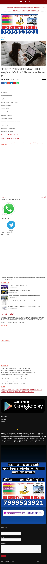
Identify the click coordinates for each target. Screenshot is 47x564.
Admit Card (4, 389)
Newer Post (4, 197)
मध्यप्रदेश (32, 391)
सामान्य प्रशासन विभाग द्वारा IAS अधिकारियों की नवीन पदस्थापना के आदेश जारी (14, 374)
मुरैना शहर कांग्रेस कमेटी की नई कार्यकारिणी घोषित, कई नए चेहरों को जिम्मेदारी (21, 301)
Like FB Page (3, 419)
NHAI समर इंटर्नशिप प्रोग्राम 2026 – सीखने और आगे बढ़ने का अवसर (13, 383)
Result (28, 391)
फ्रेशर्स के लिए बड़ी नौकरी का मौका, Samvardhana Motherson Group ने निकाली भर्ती (16, 370)
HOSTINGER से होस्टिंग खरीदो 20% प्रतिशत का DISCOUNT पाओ (26, 10)
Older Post (43, 197)
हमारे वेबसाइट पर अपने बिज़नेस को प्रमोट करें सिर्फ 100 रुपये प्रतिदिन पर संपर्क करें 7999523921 (26, 7)
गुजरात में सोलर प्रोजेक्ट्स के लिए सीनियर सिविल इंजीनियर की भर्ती (19, 290)
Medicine (23, 391)
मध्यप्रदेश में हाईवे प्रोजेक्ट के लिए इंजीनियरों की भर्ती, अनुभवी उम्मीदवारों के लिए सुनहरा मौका (23, 296)
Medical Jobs (17, 391)
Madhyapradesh (10, 391)
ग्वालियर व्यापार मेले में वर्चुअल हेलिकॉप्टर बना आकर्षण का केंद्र (11, 377)
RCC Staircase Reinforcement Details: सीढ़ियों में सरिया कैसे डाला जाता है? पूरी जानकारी (24, 306)
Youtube (3, 421)
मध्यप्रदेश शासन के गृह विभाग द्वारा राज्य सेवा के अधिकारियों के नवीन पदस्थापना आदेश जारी (16, 368)
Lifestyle (4, 391)
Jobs (2, 39)
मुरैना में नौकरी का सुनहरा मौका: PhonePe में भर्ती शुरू (17, 285)
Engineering (18, 389)
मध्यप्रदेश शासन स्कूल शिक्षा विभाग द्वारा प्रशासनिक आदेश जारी (11, 381)
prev (1, 270)
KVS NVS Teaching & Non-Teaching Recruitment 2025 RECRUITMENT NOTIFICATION (18, 372)
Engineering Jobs (25, 389)
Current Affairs (11, 389)
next (2, 270)
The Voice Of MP (23, 2)
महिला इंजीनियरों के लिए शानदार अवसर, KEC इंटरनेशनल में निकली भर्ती (13, 379)
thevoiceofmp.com (41, 562)
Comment (43, 80)
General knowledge (34, 389)
